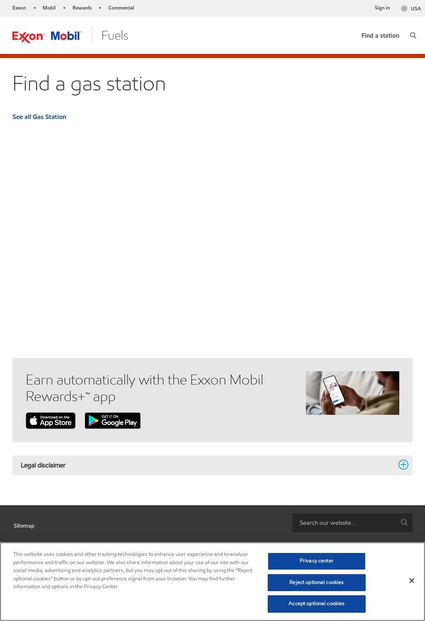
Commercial (121, 7)
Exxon (19, 7)
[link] (380, 34)
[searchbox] (344, 523)
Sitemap (24, 526)
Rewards (82, 7)
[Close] (412, 581)
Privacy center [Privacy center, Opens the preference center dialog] (317, 561)
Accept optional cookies (316, 603)
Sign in (382, 7)
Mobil (49, 7)
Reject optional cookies (316, 582)
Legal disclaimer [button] (207, 465)
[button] (413, 35)
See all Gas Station (39, 116)
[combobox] (353, 523)
